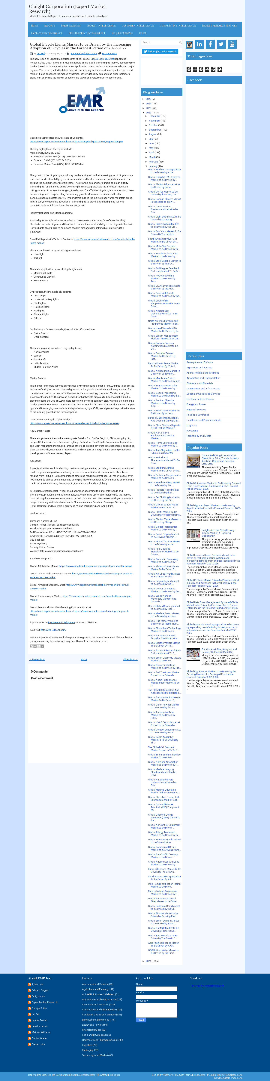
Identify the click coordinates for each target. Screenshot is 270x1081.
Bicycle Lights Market (102, 58)
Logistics (192, 425)
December (154, 116)
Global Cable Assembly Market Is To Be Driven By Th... (163, 740)
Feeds (142, 33)
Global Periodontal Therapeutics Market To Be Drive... (164, 460)
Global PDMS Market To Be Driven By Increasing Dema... (164, 513)
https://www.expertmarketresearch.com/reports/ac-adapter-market (95, 566)
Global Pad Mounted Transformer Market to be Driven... (163, 551)
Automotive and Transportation (203, 378)
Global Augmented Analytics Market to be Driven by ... (163, 863)
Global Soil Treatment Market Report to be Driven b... (163, 674)
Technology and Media (199, 435)
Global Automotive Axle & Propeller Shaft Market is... (163, 637)
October (153, 125)
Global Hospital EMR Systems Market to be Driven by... (164, 178)
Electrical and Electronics (84, 53)
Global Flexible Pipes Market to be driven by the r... (163, 491)
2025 (148, 98)
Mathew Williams (41, 1032)
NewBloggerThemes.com (228, 1077)
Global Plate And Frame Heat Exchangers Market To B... (163, 798)
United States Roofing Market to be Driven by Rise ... (164, 607)
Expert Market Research (44, 1002)
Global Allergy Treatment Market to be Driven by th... (163, 833)
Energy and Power (196, 404)
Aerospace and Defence (200, 362)
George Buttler (39, 1008)
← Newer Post (37, 659)
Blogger (115, 1074)
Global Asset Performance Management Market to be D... (163, 682)
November (154, 120)
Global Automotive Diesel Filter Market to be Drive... (163, 900)
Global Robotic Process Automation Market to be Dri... (163, 346)
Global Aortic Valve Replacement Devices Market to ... (161, 435)
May (151, 148)
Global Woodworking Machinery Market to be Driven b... (162, 599)
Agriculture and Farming (199, 367)
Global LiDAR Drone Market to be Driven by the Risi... (164, 287)
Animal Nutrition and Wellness (203, 372)
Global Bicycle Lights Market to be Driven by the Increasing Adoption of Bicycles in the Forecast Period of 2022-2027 (80, 46)
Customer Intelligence (138, 25)
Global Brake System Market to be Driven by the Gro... (163, 225)
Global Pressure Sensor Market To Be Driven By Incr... (162, 356)
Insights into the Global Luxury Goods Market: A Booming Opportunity (218, 533)
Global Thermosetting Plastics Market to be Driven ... (164, 756)
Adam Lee (37, 984)
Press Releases (71, 25)
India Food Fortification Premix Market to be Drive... (164, 885)
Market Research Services (219, 25)
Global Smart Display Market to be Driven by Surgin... (163, 535)
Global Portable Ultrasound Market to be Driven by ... (162, 255)
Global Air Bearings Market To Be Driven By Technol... (164, 372)
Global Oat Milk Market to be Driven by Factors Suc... (163, 929)
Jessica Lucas (39, 1026)
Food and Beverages (198, 414)
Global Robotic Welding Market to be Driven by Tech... (161, 278)
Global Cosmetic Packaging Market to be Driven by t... (163, 560)
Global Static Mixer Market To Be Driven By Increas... (164, 412)
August (153, 134)
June (151, 143)
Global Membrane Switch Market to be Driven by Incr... (164, 379)
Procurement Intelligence (87, 33)
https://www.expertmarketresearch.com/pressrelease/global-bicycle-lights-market (74, 423)
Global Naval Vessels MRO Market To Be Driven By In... (164, 329)
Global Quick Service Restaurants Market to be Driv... (163, 209)
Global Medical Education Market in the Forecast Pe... (164, 791)
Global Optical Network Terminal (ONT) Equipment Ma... (163, 807)
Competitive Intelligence (178, 25)
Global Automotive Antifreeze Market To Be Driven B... (164, 699)
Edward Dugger (40, 990)
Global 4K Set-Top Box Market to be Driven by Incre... (164, 543)
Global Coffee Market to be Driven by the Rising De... (163, 193)
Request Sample (122, 33)
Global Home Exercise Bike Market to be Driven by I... (163, 444)
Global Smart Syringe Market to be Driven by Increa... (163, 922)
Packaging (192, 430)
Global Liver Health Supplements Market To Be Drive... (164, 303)
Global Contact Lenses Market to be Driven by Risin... (164, 731)
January (153, 166)
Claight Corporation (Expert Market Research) (67, 8)
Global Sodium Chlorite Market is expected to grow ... (164, 200)
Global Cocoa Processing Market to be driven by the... (164, 394)
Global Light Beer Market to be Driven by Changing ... (164, 218)
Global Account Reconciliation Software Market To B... (164, 652)
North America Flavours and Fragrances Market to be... (163, 322)
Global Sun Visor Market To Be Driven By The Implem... (164, 233)
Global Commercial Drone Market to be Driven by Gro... (164, 848)
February (153, 161)
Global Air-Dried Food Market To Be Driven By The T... (164, 575)
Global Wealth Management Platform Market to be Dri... (163, 337)
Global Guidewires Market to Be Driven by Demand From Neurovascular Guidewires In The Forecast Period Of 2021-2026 (214, 486)
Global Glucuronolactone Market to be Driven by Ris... (164, 666)
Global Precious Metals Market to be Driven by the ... (164, 841)
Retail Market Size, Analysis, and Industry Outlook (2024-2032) (219, 650)
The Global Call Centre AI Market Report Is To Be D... (163, 749)
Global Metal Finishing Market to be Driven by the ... (164, 484)
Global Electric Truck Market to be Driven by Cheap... (164, 521)
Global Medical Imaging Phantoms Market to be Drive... (162, 772)
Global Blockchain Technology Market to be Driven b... (164, 629)
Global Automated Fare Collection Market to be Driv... (162, 782)
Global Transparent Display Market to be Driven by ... (162, 387)
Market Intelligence (101, 25)
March (152, 157)
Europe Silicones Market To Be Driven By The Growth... (164, 870)
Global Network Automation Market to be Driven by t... (163, 763)
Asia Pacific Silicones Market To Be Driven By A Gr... (163, 944)
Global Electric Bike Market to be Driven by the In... (164, 186)
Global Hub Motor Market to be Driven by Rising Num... (163, 622)
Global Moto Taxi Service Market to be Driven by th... (163, 247)
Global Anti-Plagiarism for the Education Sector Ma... (164, 451)
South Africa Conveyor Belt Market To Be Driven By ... (163, 240)
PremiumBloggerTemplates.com (224, 1074)
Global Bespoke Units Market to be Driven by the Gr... (164, 907)
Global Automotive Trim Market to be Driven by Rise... (161, 715)
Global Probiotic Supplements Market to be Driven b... (164, 476)
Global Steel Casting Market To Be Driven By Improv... (164, 262)
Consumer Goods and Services (203, 393)
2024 (148, 103)
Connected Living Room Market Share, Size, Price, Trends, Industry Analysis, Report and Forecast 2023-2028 (220, 459)
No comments (109, 53)
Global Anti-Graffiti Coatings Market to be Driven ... (163, 856)
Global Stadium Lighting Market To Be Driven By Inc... (164, 469)
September (155, 129)
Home (34, 25)
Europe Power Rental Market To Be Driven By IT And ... (163, 365)
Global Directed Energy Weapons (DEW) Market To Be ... (164, 817)
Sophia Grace (39, 1038)
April (151, 152)
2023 (148, 108)
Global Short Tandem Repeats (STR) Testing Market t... (164, 426)
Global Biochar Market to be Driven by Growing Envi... (163, 915)
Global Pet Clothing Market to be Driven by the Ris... (164, 499)
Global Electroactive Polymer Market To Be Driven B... (163, 568)
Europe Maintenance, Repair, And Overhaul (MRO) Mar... (163, 419)
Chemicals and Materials (200, 383)
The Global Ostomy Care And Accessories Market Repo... (164, 691)
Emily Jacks (38, 996)
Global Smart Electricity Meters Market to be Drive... (164, 659)
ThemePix (168, 1074)
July (151, 138)
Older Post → (130, 659)
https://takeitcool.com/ (53, 630)
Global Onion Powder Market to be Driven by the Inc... (163, 706)
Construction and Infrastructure (203, 388)
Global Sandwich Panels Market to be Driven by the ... (164, 294)
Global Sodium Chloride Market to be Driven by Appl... (161, 403)
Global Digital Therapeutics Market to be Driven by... (162, 528)
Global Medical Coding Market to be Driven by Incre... (164, 171)
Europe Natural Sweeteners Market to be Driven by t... (163, 892)
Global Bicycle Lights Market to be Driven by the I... (163, 582)
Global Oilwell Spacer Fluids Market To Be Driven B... (163, 506)
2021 (148, 961)
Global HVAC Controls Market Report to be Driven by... (164, 724)
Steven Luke (38, 1044)
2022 (148, 112)
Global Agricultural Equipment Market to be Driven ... (164, 826)
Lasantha (200, 1074)
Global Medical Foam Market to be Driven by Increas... (163, 615)
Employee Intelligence (46, 33)
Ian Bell (41, 53)
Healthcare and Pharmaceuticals (204, 420)
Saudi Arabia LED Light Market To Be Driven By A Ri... (164, 878)
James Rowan (39, 1020)
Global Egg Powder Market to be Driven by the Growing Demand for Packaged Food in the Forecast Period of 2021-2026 (211, 674)
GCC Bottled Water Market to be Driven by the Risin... (163, 951)
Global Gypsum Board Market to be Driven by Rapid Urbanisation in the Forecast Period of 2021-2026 (214, 508)
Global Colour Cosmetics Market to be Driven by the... (164, 590)
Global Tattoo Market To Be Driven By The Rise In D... (162, 937)
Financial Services (196, 409)
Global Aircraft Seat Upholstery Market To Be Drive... (162, 313)
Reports (49, 25)
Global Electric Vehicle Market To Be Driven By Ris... (164, 644)
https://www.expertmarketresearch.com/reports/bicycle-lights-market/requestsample (76, 141)
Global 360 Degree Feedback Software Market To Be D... (164, 270)
